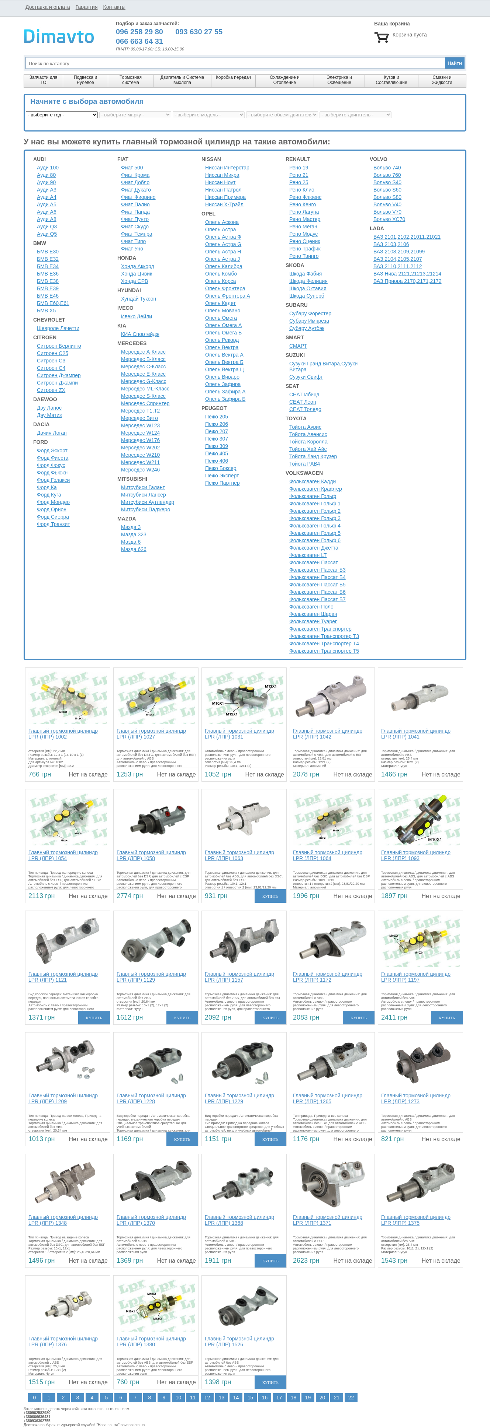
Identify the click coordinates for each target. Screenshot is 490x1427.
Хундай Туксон (138, 299)
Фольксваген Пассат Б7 (317, 599)
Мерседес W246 (140, 470)
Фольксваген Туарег (313, 621)
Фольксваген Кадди (312, 481)
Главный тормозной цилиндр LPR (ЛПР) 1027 (151, 734)
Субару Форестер (310, 313)
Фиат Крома (135, 175)
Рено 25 (298, 182)
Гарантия (87, 7)
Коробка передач (233, 77)
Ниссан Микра (222, 175)
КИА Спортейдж (140, 334)
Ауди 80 (46, 175)
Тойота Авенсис (308, 434)
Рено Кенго (302, 204)
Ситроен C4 (51, 368)
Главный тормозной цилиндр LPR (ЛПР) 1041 (416, 734)
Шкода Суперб (306, 296)
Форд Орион (51, 509)
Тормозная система (131, 80)
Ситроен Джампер (59, 375)
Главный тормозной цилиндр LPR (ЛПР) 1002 (63, 734)
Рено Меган (303, 226)
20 (322, 1397)
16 (265, 1397)
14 (236, 1397)
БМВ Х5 (46, 310)
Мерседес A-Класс (143, 352)
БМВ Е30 (48, 252)
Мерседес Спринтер (145, 403)
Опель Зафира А (225, 392)
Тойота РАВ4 (304, 464)
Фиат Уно (132, 249)
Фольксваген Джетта (313, 548)
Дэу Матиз (49, 415)
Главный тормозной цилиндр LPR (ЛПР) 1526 (239, 1341)
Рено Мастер (304, 219)
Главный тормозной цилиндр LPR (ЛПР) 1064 (327, 855)
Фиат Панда (135, 212)
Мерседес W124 (140, 433)
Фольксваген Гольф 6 (315, 540)
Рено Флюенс (305, 197)
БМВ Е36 (48, 274)
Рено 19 (298, 168)
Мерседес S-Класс (143, 396)
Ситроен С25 (52, 353)
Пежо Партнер (222, 483)
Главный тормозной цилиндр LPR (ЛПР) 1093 (416, 855)
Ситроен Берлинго (59, 346)
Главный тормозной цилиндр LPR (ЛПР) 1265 (327, 1098)
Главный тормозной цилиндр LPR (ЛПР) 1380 (151, 1341)
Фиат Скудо (135, 226)
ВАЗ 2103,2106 (391, 244)
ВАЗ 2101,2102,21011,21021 (407, 237)
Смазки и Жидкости (442, 80)
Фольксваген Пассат (313, 562)
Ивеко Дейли (136, 316)
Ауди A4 (46, 197)
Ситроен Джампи (57, 383)
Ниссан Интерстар (227, 168)
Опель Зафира (223, 384)
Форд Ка (47, 487)
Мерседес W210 (140, 455)
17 (279, 1397)
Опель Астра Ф (223, 237)
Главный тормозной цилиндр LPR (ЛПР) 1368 (239, 1220)
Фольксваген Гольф (312, 496)
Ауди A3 (46, 190)
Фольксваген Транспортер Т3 (324, 636)
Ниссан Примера (225, 197)
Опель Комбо (221, 274)
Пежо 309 (216, 446)
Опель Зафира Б (225, 399)
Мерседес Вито (139, 418)
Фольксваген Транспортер (320, 629)
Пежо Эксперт (222, 475)
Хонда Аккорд (137, 266)
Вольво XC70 (389, 219)
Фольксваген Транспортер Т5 (324, 651)
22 (351, 1397)
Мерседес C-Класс (143, 366)
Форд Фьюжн (52, 473)
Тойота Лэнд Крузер (313, 456)
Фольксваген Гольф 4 (315, 526)
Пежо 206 (216, 424)
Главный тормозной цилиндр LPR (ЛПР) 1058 (151, 855)
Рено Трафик (305, 249)
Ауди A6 (46, 212)
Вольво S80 (387, 197)
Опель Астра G (223, 244)
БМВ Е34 (48, 266)
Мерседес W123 (140, 425)
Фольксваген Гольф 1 (315, 503)
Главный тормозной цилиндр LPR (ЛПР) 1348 (63, 1220)
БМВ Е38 (48, 281)
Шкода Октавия (308, 288)
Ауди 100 (48, 168)
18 (294, 1397)
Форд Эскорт (52, 450)
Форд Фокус (51, 465)
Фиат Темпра (136, 234)
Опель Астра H (223, 252)
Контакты (114, 7)
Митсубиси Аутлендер (147, 502)
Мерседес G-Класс (143, 381)
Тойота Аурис (305, 427)
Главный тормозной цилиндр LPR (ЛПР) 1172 (327, 977)
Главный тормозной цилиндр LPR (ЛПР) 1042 (327, 734)
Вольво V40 (387, 204)
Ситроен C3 (51, 361)
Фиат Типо (133, 241)
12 (207, 1397)
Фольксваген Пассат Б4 (317, 577)
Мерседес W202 (140, 447)
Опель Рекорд (222, 340)
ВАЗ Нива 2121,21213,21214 (407, 274)
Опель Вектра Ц (224, 369)
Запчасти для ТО (43, 80)
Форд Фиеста (52, 458)
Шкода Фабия (305, 274)
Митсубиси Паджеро (145, 509)
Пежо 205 (216, 417)
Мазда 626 (133, 549)
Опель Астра (220, 229)
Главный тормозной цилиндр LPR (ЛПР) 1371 (327, 1220)
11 (193, 1397)
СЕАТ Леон (302, 402)
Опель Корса (220, 281)
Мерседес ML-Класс (145, 389)
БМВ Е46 (48, 296)
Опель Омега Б (223, 333)
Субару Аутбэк (306, 328)
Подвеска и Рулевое (85, 80)
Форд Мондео (53, 502)
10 (179, 1397)
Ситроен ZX (51, 390)
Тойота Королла (308, 442)
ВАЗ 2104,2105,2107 (397, 259)
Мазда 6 (131, 542)
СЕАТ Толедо (305, 409)
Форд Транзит (53, 524)
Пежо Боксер (221, 468)
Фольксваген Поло (311, 607)
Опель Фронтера (225, 288)
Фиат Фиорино (138, 197)
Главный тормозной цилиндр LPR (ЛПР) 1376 (63, 1341)
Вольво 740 (387, 168)
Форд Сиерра (53, 517)
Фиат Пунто (135, 219)
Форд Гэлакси (53, 480)
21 (337, 1397)
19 (308, 1397)
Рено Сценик (304, 241)
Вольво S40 (387, 182)
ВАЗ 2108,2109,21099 (399, 252)
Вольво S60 (387, 190)
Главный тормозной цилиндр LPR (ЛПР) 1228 (151, 1098)
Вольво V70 (387, 212)
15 (250, 1397)
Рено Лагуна (304, 212)
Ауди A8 (46, 219)
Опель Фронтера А (227, 296)
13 (222, 1397)
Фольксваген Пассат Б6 (317, 592)
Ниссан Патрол (223, 190)
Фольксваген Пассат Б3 (317, 570)
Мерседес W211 (140, 462)
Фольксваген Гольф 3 (315, 518)
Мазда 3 (131, 527)
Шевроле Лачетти (58, 328)
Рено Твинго (303, 256)
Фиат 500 (132, 168)
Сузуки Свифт (306, 377)
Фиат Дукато (136, 190)
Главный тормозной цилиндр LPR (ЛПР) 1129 (151, 977)
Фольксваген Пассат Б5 (317, 585)
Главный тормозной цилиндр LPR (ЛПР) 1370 (151, 1220)
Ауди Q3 (47, 226)
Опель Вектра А (224, 355)
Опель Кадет (220, 303)
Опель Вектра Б (224, 362)
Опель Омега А (223, 325)
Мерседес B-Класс (143, 359)
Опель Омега (221, 318)
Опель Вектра (222, 347)
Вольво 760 (387, 175)
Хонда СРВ (134, 281)
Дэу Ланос (49, 408)
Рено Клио (301, 190)
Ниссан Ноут (220, 182)
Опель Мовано (222, 310)
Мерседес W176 (140, 440)
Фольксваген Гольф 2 (315, 511)
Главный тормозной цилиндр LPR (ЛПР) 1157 (239, 977)
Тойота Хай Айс (308, 449)
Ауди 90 (46, 182)
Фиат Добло (135, 182)
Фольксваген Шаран (313, 614)
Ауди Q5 (47, 234)
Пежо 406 (216, 461)
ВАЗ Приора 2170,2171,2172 (407, 281)
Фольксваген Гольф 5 (315, 533)
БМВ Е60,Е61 (53, 303)
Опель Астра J (222, 259)
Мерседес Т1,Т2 (140, 411)
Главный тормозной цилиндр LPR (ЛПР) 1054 (63, 855)
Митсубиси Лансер (143, 495)
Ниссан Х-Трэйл (224, 204)
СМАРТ (298, 346)
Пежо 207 (216, 431)
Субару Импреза (309, 321)
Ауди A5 (46, 204)
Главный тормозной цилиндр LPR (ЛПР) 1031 (239, 734)
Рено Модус (303, 234)
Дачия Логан (52, 433)
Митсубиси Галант (143, 487)
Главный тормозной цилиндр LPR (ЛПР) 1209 (63, 1098)
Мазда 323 (133, 534)
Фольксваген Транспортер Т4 (324, 643)
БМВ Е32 (48, 259)
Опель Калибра (223, 266)
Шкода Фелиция (308, 281)
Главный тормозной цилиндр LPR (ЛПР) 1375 (416, 1220)
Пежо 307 (216, 439)
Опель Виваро (222, 377)
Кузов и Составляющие (391, 80)
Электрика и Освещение (339, 80)
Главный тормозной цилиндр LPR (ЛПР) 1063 (239, 855)
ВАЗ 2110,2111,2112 (397, 266)
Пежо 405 (216, 453)
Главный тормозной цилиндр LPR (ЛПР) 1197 (416, 977)
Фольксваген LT (308, 555)
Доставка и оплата (47, 7)
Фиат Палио (135, 204)
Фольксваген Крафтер (315, 489)
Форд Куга (49, 495)
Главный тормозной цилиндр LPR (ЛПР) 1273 (416, 1098)
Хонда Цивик (136, 274)
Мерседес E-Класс (143, 374)
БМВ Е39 (48, 288)
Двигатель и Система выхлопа (182, 80)
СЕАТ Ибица (304, 394)
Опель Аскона (222, 222)
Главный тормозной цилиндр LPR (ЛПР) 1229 (239, 1098)
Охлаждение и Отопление (285, 80)
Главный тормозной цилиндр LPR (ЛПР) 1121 (63, 977)
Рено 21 (298, 175)
